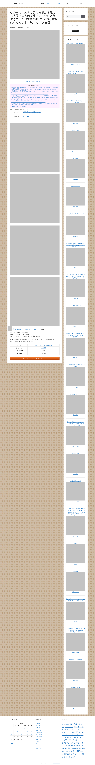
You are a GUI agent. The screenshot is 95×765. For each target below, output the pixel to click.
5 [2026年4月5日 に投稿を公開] (30, 728)
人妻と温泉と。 (76, 158)
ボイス (76, 3)
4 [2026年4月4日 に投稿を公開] (27, 728)
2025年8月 (38, 741)
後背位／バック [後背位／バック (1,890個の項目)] (77, 748)
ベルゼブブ (75, 206)
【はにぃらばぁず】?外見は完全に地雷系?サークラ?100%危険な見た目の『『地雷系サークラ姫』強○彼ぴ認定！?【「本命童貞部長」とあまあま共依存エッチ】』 (35, 88)
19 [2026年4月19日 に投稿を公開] (31, 734)
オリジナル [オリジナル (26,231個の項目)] (79, 732)
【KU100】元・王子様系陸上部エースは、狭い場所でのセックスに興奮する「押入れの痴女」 (75, 630)
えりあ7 (76, 179)
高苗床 (75, 564)
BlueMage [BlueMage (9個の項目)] (67, 724)
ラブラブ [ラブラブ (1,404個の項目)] (65, 743)
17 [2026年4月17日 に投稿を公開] (24, 734)
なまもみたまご (76, 446)
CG (54, 3)
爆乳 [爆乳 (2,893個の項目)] (68, 754)
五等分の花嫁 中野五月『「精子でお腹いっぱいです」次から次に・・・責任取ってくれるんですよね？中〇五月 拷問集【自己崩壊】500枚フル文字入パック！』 (34, 98)
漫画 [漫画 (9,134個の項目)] (65, 754)
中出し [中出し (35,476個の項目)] (79, 742)
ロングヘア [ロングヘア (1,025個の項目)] (72, 743)
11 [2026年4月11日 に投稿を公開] (27, 731)
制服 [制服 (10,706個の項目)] (65, 745)
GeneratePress (56, 763)
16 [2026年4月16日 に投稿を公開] (21, 734)
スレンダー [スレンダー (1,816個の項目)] (76, 735)
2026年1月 (38, 730)
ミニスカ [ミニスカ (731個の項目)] (80, 740)
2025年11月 (39, 734)
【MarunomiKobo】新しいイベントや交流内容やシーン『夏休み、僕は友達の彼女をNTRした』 (28, 102)
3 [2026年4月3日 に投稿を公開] (24, 728)
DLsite (48, 3)
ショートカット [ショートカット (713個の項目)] (67, 735)
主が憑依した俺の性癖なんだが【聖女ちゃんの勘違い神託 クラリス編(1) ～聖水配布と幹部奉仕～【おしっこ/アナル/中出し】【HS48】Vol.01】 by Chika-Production (33, 90)
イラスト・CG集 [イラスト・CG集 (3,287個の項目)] (68, 732)
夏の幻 (75, 543)
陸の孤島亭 (75, 415)
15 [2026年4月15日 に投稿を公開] (18, 734)
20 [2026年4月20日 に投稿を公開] (11, 737)
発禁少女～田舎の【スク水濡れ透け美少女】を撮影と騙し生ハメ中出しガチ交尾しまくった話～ (75, 245)
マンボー (75, 474)
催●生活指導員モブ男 (75, 481)
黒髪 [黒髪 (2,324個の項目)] (74, 757)
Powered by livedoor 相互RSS (18, 106)
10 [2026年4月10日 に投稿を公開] (24, 731)
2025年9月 (38, 739)
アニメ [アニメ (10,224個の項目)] (80, 729)
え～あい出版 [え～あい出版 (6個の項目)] (67, 727)
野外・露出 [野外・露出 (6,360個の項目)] (68, 757)
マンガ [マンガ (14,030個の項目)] (74, 740)
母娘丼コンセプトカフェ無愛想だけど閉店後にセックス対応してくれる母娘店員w (75, 335)
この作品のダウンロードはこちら (35, 359)
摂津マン (75, 357)
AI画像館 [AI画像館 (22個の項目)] (63, 724)
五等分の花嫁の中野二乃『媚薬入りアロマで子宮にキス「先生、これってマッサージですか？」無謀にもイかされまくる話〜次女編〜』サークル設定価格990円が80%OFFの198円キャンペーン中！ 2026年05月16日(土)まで (34, 100)
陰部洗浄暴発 (75, 453)
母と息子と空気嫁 (75, 687)
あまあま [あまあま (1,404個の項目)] (79, 724)
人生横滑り (75, 236)
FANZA (42, 3)
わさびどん (75, 94)
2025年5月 (38, 748)
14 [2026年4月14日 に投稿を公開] (14, 734)
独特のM (75, 387)
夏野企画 (75, 680)
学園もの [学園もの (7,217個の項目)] (80, 745)
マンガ (61, 3)
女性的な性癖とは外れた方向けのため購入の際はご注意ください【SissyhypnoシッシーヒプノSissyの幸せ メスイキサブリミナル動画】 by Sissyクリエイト (34, 92)
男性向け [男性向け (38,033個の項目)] (75, 754)
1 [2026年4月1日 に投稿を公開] (17, 728)
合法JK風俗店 (75, 130)
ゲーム (68, 3)
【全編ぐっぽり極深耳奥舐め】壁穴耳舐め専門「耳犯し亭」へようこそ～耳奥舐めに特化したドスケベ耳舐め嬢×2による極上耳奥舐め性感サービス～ (75, 512)
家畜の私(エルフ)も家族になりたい (35, 82)
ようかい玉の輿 (76, 501)
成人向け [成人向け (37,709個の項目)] (73, 751)
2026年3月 (38, 725)
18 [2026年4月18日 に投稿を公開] (27, 734)
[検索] (83, 16)
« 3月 (11, 743)
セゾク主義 (26, 116)
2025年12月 (39, 732)
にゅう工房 (75, 298)
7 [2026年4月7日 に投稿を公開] (14, 731)
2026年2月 (38, 728)
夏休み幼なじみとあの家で (75, 659)
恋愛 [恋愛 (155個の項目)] (67, 751)
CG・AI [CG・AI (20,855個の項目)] (72, 724)
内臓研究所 (75, 123)
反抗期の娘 (75, 571)
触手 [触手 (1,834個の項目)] (80, 754)
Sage (75, 267)
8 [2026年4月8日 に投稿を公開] (17, 731)
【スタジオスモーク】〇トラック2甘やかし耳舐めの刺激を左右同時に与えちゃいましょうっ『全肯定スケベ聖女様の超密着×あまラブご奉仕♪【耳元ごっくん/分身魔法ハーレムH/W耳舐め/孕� (34, 104)
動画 (82, 3)
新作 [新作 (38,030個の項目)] (79, 751)
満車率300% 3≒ (75, 186)
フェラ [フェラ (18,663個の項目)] (68, 740)
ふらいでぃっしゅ (75, 64)
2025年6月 (38, 746)
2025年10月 (39, 737)
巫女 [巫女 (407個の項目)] (70, 748)
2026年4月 (38, 723)
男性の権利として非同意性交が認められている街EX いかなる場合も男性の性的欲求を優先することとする (75, 276)
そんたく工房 (75, 708)
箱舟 (75, 621)
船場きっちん (75, 592)
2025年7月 (38, 743)
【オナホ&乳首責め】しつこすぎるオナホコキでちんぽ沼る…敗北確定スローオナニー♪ (75, 423)
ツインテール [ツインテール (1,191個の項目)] (71, 737)
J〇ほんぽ (75, 536)
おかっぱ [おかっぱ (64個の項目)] (71, 727)
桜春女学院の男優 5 (76, 394)
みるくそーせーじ (75, 151)
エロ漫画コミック (17, 3)
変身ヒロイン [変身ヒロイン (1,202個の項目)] (72, 746)
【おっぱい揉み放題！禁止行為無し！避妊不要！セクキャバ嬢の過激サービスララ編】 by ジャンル (29, 94)
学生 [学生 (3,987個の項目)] (63, 748)
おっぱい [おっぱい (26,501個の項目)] (78, 726)
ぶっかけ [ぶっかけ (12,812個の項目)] (73, 729)
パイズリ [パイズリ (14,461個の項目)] (79, 737)
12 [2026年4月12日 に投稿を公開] (31, 731)
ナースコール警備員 (75, 305)
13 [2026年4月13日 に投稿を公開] (11, 734)
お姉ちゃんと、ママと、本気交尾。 (75, 43)
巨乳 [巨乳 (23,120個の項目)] (67, 748)
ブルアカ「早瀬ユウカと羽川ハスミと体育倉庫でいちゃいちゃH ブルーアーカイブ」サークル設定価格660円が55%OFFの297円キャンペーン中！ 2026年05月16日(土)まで (34, 96)
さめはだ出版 (75, 652)
